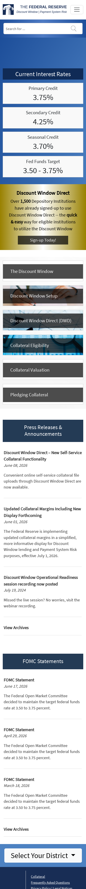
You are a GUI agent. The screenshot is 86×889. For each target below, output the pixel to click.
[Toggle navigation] (76, 9)
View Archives (16, 627)
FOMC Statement (19, 680)
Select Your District (40, 855)
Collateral (38, 876)
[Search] (43, 28)
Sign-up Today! (43, 240)
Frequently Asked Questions (50, 882)
